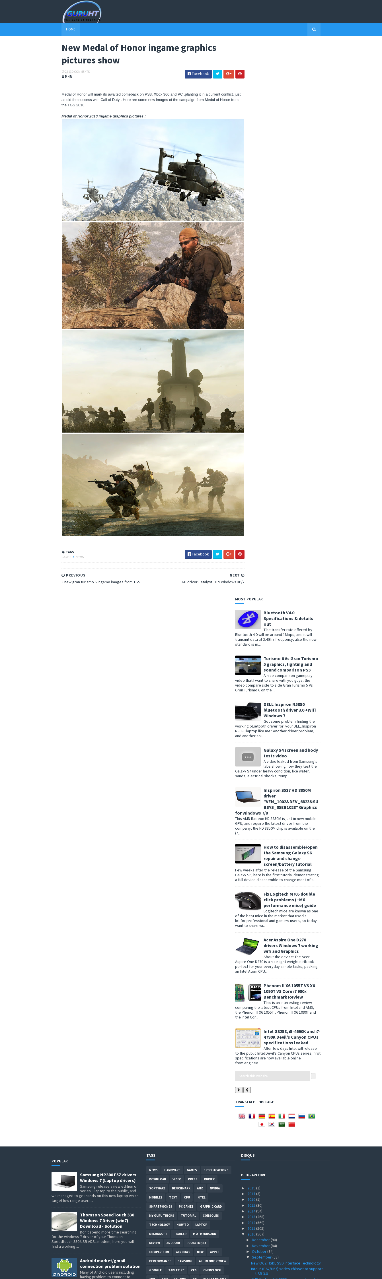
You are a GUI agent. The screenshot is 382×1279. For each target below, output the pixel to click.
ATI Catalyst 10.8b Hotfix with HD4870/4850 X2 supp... (289, 1020)
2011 (251, 674)
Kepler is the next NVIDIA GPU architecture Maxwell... (286, 863)
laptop (201, 671)
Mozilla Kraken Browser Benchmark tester (287, 921)
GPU (164, 725)
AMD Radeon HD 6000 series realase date (286, 725)
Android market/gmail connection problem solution (110, 709)
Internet (172, 807)
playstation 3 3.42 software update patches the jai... (288, 1063)
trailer (180, 680)
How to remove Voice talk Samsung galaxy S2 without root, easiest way (108, 844)
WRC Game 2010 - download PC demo (282, 752)
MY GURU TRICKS (161, 662)
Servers (177, 789)
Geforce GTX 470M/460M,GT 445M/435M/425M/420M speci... (279, 1122)
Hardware (172, 616)
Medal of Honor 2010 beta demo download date (287, 825)
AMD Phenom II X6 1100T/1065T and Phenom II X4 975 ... (289, 836)
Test (173, 643)
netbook (156, 743)
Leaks (164, 825)
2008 (251, 1248)
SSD (152, 734)
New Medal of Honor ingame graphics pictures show (290, 907)
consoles (211, 662)
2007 (251, 1254)
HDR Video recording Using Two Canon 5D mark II (290, 999)
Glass (223, 798)
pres (199, 825)
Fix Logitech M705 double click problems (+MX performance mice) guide (300, 345)
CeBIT (205, 771)
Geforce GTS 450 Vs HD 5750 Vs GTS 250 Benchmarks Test (284, 1112)
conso (205, 807)
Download (157, 625)
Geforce (156, 762)
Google (155, 716)
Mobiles (156, 643)
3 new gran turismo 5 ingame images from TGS (290, 915)
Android (173, 689)
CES (194, 716)
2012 (251, 668)
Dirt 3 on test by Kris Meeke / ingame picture (289, 974)
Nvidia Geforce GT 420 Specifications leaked (288, 1130)
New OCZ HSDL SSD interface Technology (286, 708)
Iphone (180, 725)
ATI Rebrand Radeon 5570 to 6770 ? (280, 1076)
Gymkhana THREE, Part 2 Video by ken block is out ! (289, 956)
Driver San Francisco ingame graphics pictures (290, 1082)
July (256, 1202)
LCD (199, 762)
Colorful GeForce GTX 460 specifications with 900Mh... (289, 1166)
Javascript (222, 816)
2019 (251, 634)
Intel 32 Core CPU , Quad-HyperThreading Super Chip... (286, 929)
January (259, 1236)
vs (179, 780)
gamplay (182, 825)
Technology (159, 671)
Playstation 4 (214, 725)
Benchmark (181, 634)
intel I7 (223, 807)
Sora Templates (82, 1271)
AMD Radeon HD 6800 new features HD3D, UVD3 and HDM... (286, 733)
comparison (159, 698)
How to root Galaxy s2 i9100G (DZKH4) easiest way (110, 974)
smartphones (160, 652)
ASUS (173, 762)
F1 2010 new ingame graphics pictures (283, 887)
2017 (251, 639)
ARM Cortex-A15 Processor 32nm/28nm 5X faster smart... (286, 1010)
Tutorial (188, 662)
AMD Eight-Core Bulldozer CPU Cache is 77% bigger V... (288, 815)
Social (167, 834)
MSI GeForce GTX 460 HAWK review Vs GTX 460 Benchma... (290, 1150)
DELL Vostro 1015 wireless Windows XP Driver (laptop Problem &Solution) (107, 752)
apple (214, 698)
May (256, 1213)
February (260, 1231)
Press (193, 625)
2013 (251, 662)
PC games (186, 652)
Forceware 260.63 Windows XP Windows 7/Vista (285, 967)
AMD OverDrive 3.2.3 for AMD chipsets (283, 763)
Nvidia (215, 634)
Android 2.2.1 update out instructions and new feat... (290, 793)
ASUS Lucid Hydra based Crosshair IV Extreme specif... (289, 879)
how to (182, 671)
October (259, 697)
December (261, 685)
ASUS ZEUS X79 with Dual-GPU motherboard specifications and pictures (108, 885)
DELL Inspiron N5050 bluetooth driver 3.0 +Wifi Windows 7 (300, 155)
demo (194, 753)
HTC (187, 762)
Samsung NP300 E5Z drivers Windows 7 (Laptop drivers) (108, 623)
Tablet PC (176, 716)
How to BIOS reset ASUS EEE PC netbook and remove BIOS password (110, 931)
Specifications (216, 616)
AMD (200, 634)
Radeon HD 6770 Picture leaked (277, 991)
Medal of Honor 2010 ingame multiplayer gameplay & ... (285, 1031)
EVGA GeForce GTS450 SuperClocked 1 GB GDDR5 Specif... (287, 1101)
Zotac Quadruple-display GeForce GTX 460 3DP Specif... (287, 853)
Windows (183, 698)
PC (196, 743)
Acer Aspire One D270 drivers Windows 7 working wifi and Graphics (301, 391)
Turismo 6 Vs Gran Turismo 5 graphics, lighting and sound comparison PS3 (301, 109)
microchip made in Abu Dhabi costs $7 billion (288, 871)
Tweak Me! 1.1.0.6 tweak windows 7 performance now (281, 772)
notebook (157, 798)
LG (151, 825)
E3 (210, 798)
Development (160, 780)
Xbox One (169, 734)
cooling (187, 771)
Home (60, 29)
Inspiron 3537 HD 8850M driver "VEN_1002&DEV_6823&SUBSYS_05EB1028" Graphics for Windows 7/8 (286, 247)
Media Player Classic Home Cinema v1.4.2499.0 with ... (290, 1042)
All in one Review (212, 707)
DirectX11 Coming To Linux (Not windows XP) (288, 844)
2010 (251, 680)
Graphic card (211, 652)
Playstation (207, 734)
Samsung (185, 707)
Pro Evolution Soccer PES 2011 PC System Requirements (286, 946)
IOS (190, 780)
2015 (251, 651)
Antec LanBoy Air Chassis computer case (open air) (285, 744)
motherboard (204, 680)
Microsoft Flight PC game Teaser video (283, 806)
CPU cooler (213, 743)
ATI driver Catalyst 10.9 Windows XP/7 (282, 899)
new (200, 698)
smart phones (191, 834)
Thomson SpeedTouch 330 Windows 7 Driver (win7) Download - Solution (107, 666)
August (258, 1196)
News (70, 542)
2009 (251, 1242)
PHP (152, 834)
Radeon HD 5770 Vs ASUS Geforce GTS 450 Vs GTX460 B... (289, 1177)
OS (226, 734)
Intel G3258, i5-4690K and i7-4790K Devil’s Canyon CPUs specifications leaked (302, 482)
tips (186, 734)
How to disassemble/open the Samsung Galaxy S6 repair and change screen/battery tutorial (301, 301)
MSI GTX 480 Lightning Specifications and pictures (285, 983)
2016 (251, 645)
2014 (251, 657)
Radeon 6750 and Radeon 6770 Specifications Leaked (289, 782)
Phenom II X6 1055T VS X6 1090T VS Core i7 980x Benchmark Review (299, 436)
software (157, 634)
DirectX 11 (193, 798)
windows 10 (219, 825)
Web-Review (199, 789)
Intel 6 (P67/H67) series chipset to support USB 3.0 (287, 717)
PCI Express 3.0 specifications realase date (287, 937)
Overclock (212, 716)
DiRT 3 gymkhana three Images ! (278, 893)
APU (152, 725)
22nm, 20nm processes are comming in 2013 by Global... (288, 1091)
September (262, 703)
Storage (176, 753)
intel (201, 643)
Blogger (156, 816)
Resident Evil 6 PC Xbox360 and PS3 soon (285, 1136)
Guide (153, 807)
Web (190, 807)
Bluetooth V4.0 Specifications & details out (298, 64)
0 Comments (71, 73)
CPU (187, 643)
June (256, 1208)
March (257, 1225)
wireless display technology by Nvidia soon (288, 800)
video (176, 625)
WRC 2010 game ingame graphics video (284, 1070)
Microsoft (158, 680)
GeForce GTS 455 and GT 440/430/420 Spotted (290, 1185)
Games (57, 542)
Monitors (179, 743)
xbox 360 (156, 753)
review (154, 689)
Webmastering (161, 771)
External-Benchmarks (188, 816)
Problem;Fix (196, 689)
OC (194, 725)
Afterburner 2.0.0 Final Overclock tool (282, 1141)
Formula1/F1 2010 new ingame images (283, 1158)
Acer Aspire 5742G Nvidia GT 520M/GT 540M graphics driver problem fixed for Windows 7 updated (110, 801)
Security (156, 789)
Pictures (212, 753)
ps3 (175, 798)
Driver (209, 625)
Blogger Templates (113, 1271)
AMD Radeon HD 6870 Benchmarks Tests (285, 1190)
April (256, 1219)
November (261, 691)
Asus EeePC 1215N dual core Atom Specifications (280, 1052)
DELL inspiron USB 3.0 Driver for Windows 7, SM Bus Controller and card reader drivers (108, 1020)
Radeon (206, 780)
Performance (160, 707)
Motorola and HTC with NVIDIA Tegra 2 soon (287, 758)
